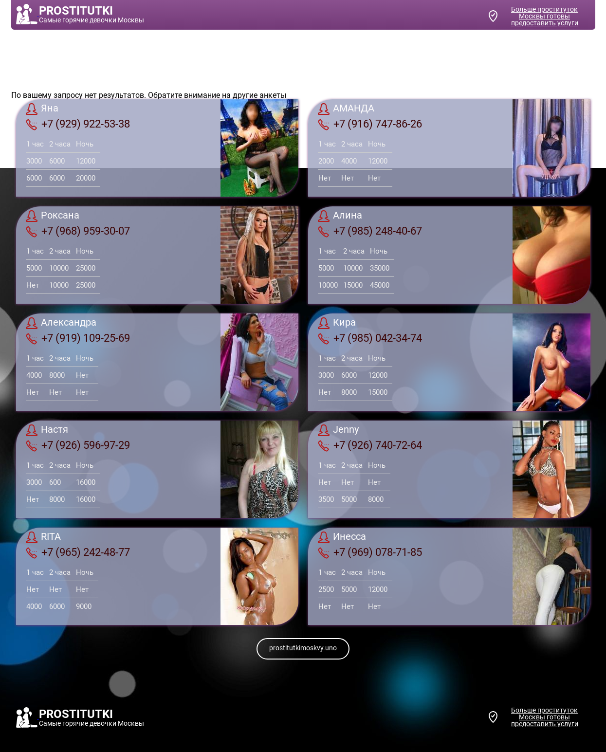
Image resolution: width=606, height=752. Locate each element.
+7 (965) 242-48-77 (78, 552)
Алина (340, 216)
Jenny (338, 430)
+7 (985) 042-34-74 (370, 338)
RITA (43, 537)
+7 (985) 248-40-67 (370, 231)
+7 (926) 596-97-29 (78, 445)
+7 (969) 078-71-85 (370, 552)
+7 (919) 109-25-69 (78, 338)
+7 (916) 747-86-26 (370, 124)
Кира (337, 323)
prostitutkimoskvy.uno (303, 648)
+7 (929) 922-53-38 (78, 124)
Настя (47, 430)
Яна (42, 109)
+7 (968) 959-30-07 (78, 231)
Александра (61, 323)
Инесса (342, 537)
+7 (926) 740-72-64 (370, 445)
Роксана (52, 216)
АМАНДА (346, 109)
